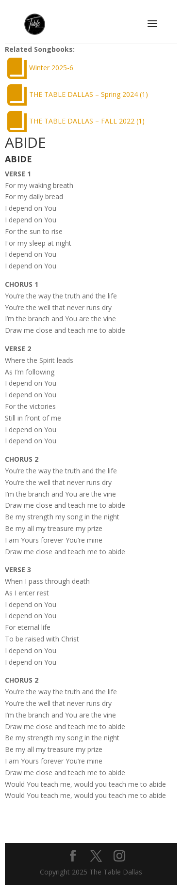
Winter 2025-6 (51, 67)
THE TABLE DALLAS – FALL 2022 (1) (87, 120)
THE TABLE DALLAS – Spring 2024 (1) (88, 94)
